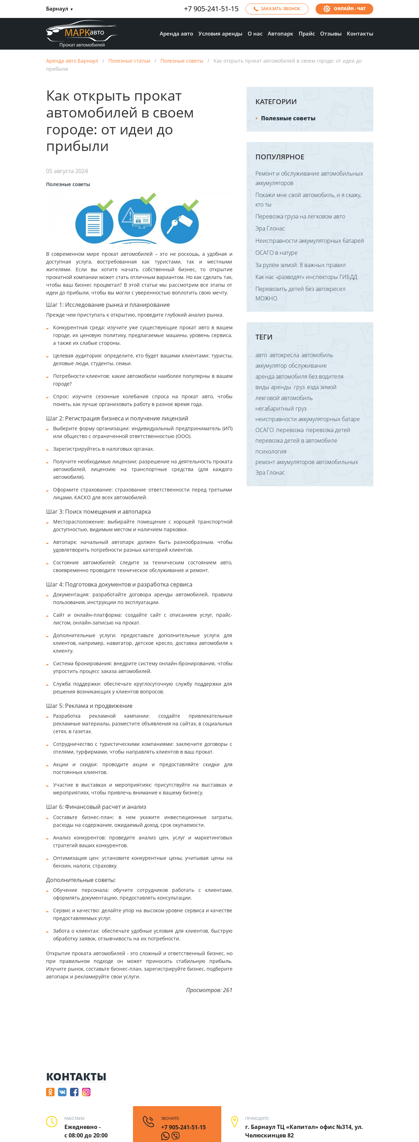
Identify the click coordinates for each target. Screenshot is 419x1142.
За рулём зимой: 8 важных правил (300, 265)
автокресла (284, 355)
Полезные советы (181, 60)
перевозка (290, 430)
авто (261, 355)
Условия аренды (220, 33)
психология (270, 451)
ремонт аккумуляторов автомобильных (306, 462)
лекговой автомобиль (284, 398)
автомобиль (317, 355)
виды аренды (273, 387)
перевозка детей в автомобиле (296, 440)
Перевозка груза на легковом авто (300, 216)
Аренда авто (176, 33)
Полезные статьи (129, 60)
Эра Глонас (270, 228)
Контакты (360, 33)
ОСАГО (264, 430)
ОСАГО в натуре (276, 252)
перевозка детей (328, 430)
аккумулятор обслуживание (291, 365)
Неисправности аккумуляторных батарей (309, 241)
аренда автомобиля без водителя (299, 376)
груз (299, 387)
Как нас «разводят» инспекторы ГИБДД (306, 277)
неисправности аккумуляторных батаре (307, 419)
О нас (255, 33)
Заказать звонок (280, 9)
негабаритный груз (280, 408)
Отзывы (331, 33)
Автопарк (280, 33)
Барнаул (60, 9)
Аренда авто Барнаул (72, 60)
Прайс (307, 33)
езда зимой (322, 387)
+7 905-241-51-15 (211, 9)
